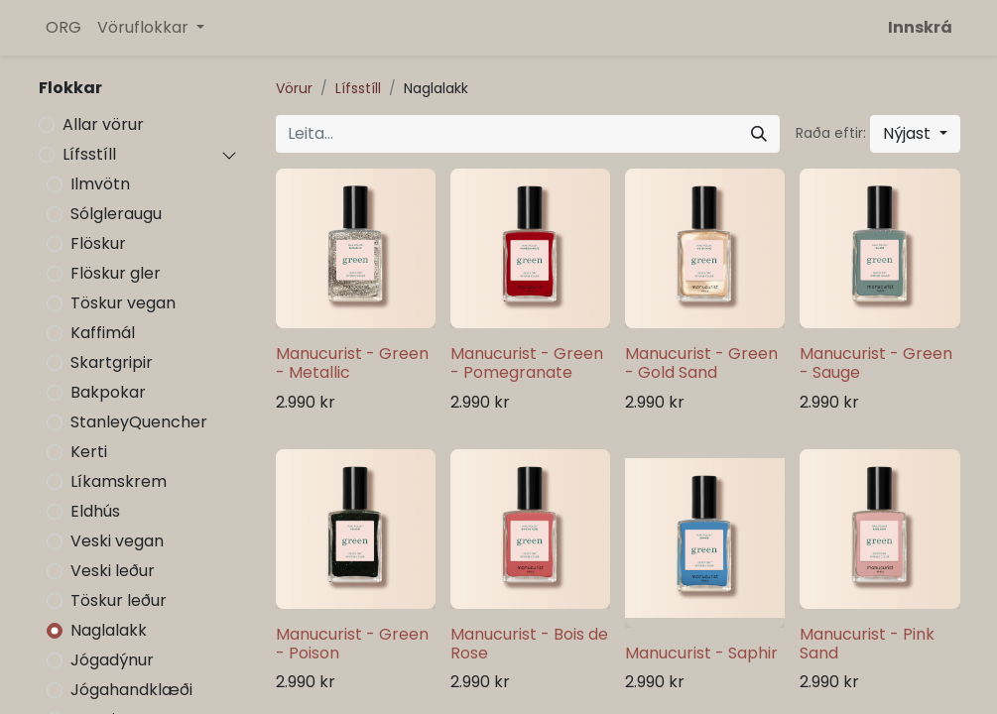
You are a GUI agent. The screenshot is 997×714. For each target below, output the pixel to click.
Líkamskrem (118, 481)
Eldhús (95, 511)
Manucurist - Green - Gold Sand (701, 363)
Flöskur (98, 243)
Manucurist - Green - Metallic (352, 363)
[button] (914, 134)
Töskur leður (118, 600)
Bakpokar (108, 392)
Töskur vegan (123, 303)
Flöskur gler (115, 273)
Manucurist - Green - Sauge (876, 363)
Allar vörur (103, 124)
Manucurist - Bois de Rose (529, 643)
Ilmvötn (100, 184)
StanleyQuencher (138, 422)
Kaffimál (102, 332)
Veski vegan (117, 541)
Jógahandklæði (131, 689)
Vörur (294, 88)
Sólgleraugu (116, 213)
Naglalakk (108, 630)
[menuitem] (63, 28)
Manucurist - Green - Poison (352, 643)
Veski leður (112, 570)
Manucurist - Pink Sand (867, 643)
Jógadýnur (112, 660)
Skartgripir (111, 362)
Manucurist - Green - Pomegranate (526, 363)
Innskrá (920, 27)
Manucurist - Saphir (701, 653)
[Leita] (759, 134)
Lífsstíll (89, 154)
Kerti (88, 451)
